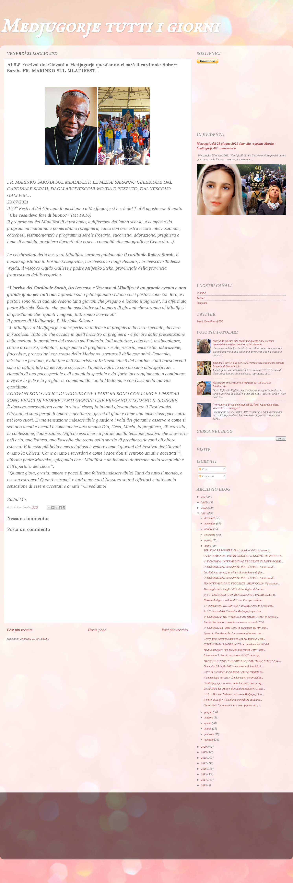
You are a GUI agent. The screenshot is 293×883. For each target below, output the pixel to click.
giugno (209, 712)
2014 (204, 779)
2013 (204, 785)
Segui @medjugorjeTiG (210, 321)
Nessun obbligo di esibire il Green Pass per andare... (234, 600)
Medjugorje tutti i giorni (109, 26)
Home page (97, 630)
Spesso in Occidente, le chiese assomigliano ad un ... (234, 633)
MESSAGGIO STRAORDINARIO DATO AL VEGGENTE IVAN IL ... (242, 660)
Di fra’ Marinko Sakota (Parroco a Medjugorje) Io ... (234, 694)
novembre (210, 523)
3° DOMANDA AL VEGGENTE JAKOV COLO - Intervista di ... (240, 567)
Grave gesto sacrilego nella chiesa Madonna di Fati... (234, 638)
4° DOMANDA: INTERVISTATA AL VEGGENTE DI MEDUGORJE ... (244, 561)
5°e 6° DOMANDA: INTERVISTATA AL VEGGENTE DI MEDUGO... (243, 556)
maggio (209, 717)
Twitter (201, 298)
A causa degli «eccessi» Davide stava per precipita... (234, 677)
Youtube (201, 292)
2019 (204, 752)
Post (203, 469)
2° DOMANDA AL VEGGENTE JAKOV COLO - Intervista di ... (240, 578)
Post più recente (19, 630)
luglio (208, 545)
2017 (204, 763)
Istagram (202, 302)
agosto (209, 540)
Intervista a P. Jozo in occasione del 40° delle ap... (232, 655)
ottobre (209, 529)
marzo (208, 728)
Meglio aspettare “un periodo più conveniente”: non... (235, 649)
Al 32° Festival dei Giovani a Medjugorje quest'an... (233, 611)
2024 (204, 496)
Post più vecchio (175, 630)
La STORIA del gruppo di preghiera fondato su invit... (234, 688)
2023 (204, 502)
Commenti (206, 476)
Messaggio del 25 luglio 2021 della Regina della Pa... (234, 589)
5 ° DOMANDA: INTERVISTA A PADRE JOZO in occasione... (239, 605)
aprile (208, 723)
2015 (204, 774)
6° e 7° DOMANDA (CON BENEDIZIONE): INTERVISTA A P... (240, 594)
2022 (204, 507)
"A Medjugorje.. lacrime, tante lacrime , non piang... (233, 683)
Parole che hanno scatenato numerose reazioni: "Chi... (235, 622)
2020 (204, 746)
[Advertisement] (241, 98)
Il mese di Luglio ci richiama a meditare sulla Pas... (233, 699)
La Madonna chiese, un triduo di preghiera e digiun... (234, 572)
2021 (204, 513)
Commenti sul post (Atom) (34, 638)
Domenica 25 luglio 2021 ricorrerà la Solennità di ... (234, 666)
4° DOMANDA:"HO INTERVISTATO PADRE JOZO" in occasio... (241, 616)
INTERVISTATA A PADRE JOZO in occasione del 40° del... (237, 644)
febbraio (210, 734)
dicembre (210, 518)
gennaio (209, 739)
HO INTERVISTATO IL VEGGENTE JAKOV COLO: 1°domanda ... (242, 583)
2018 (204, 757)
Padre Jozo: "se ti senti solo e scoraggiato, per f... (232, 705)
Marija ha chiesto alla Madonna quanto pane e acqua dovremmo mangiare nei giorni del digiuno (243, 342)
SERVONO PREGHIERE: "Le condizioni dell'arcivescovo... (238, 550)
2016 (204, 768)
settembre (210, 534)
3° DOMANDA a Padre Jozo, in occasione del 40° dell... (236, 627)
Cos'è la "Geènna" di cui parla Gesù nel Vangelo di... (234, 671)
